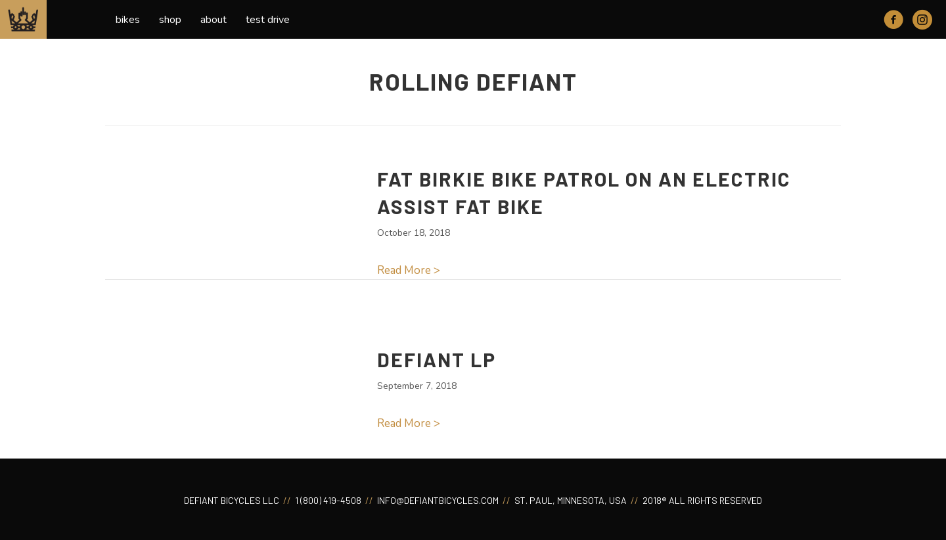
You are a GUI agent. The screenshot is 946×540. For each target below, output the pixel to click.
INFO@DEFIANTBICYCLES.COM (437, 500)
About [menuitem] (213, 19)
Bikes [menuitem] (128, 19)
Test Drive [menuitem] (268, 19)
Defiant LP (436, 359)
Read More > (408, 270)
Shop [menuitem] (170, 19)
